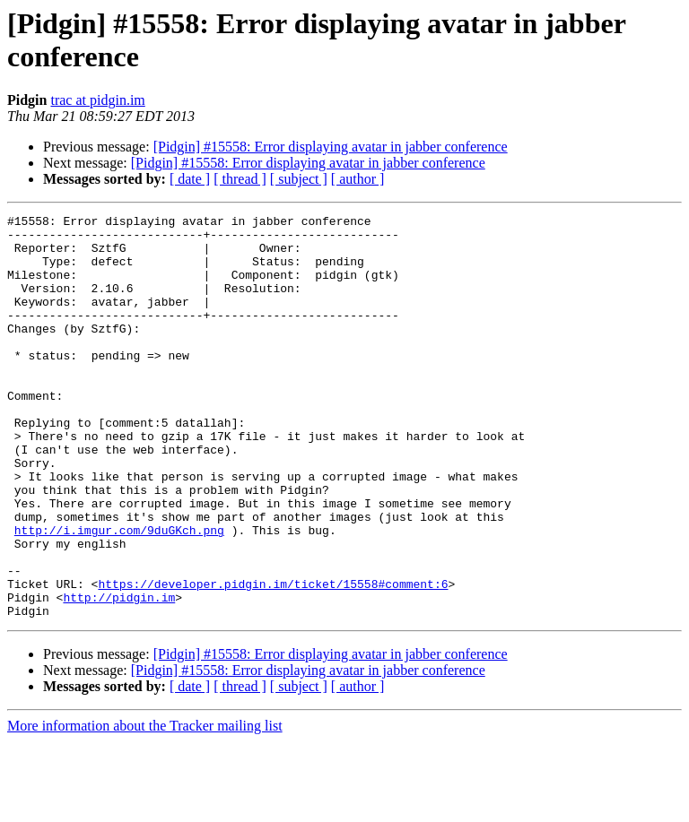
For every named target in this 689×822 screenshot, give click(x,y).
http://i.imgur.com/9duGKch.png (119, 594)
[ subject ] (298, 178)
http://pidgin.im (119, 675)
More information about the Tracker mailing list (145, 806)
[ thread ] (240, 178)
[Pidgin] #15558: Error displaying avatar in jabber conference (330, 146)
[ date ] (190, 178)
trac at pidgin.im (97, 100)
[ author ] (358, 178)
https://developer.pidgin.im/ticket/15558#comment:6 (273, 659)
